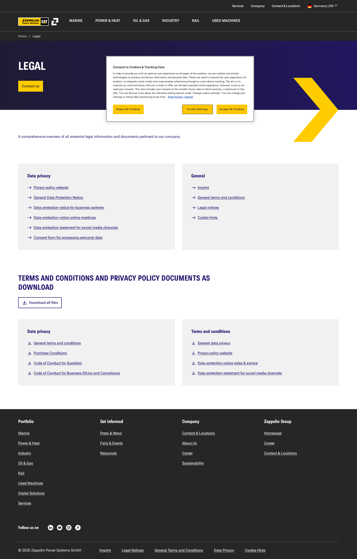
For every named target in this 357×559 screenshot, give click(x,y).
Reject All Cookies (128, 109)
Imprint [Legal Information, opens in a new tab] (188, 96)
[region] (180, 89)
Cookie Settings (197, 109)
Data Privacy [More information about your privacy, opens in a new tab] (175, 96)
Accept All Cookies (231, 109)
